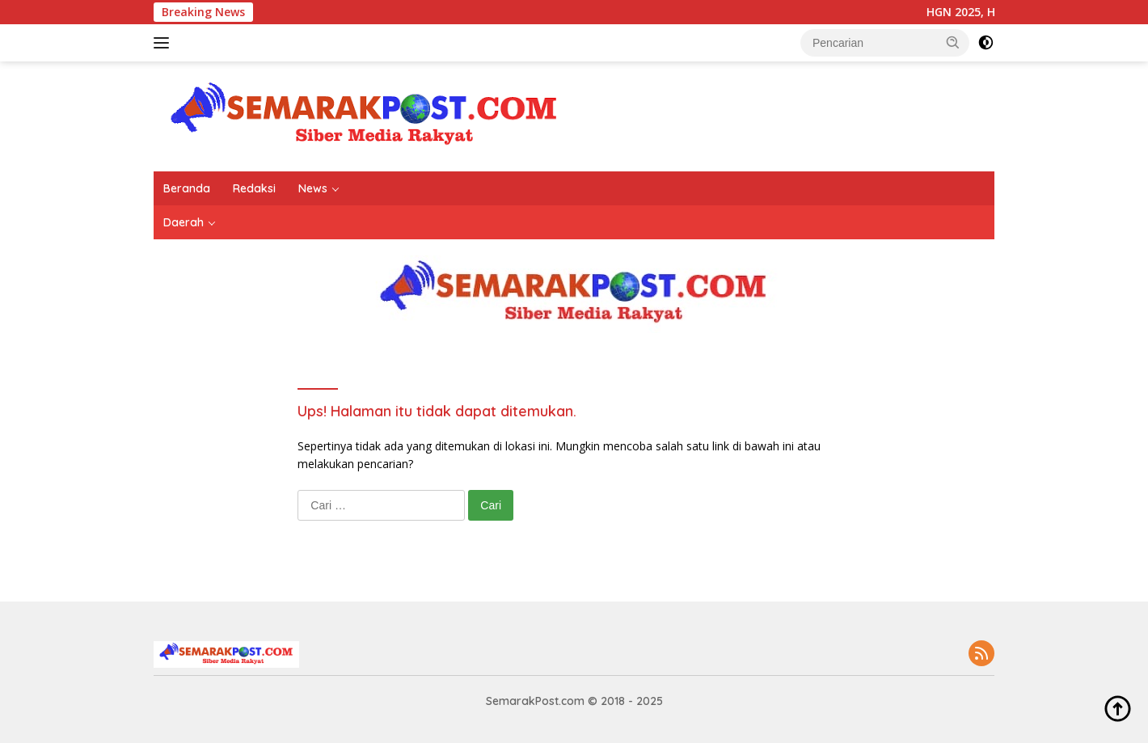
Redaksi (254, 188)
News (312, 188)
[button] (953, 42)
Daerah (183, 222)
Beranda (186, 188)
